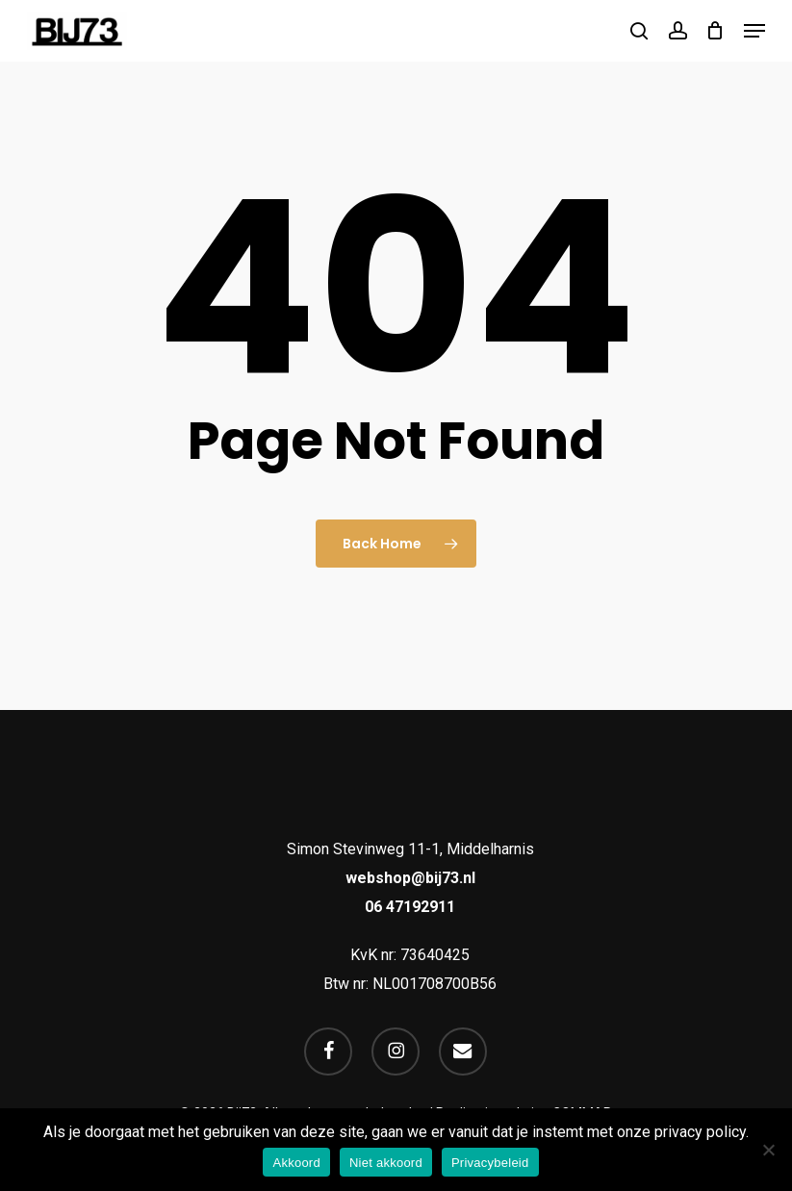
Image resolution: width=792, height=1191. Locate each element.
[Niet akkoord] (768, 1149)
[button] (754, 30)
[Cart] (715, 31)
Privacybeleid (490, 1162)
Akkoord (295, 1162)
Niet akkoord (385, 1162)
